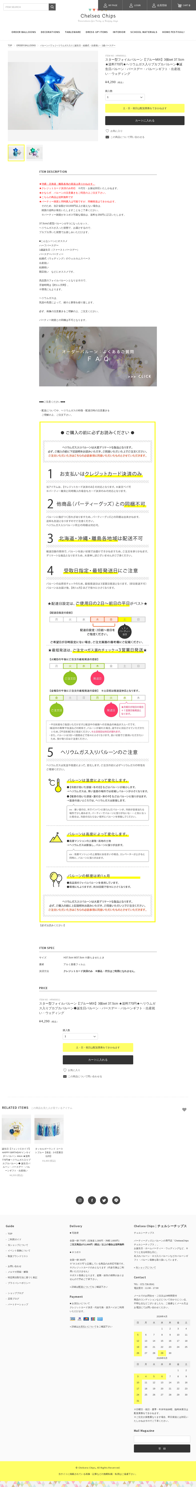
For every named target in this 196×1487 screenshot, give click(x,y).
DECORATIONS (50, 32)
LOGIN (135, 5)
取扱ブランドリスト (18, 1256)
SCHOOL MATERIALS (143, 32)
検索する (52, 6)
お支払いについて (87, 1326)
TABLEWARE (73, 32)
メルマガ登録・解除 (18, 1272)
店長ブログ (13, 1298)
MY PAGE (110, 5)
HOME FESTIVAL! (173, 32)
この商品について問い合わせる (127, 137)
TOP (10, 45)
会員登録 (159, 5)
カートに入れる (145, 120)
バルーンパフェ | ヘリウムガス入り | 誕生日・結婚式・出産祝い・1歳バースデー (77, 45)
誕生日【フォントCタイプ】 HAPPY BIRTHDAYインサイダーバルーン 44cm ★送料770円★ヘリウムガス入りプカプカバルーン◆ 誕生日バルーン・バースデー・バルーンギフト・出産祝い (16, 1159)
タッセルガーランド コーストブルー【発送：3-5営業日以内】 (49, 1152)
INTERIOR (119, 32)
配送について (85, 1287)
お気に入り (116, 130)
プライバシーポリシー (19, 1283)
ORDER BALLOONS (23, 32)
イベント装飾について (19, 1250)
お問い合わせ (14, 1266)
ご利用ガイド (14, 1239)
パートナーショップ (18, 1304)
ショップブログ (16, 1293)
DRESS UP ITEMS (97, 32)
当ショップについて (18, 1245)
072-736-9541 (147, 1284)
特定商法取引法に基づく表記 (22, 1277)
